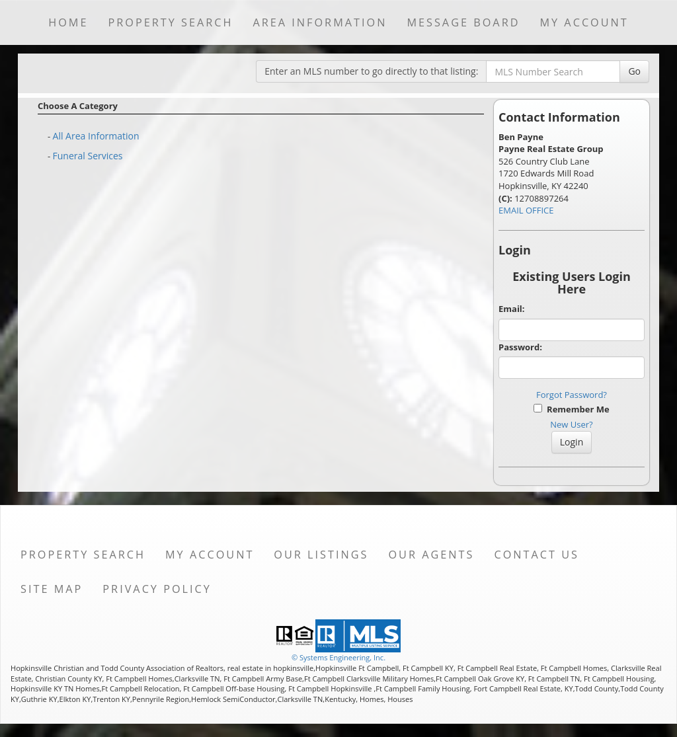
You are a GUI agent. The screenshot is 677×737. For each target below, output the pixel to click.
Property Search (170, 22)
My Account (583, 22)
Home (68, 22)
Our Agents (431, 554)
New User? (571, 424)
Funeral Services (88, 155)
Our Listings (321, 554)
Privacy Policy (157, 589)
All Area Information (96, 136)
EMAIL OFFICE (526, 210)
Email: (511, 309)
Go (634, 71)
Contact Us (536, 554)
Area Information (320, 22)
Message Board (463, 22)
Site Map (51, 589)
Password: (520, 347)
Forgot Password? (571, 395)
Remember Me (571, 409)
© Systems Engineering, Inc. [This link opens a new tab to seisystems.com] (338, 657)
